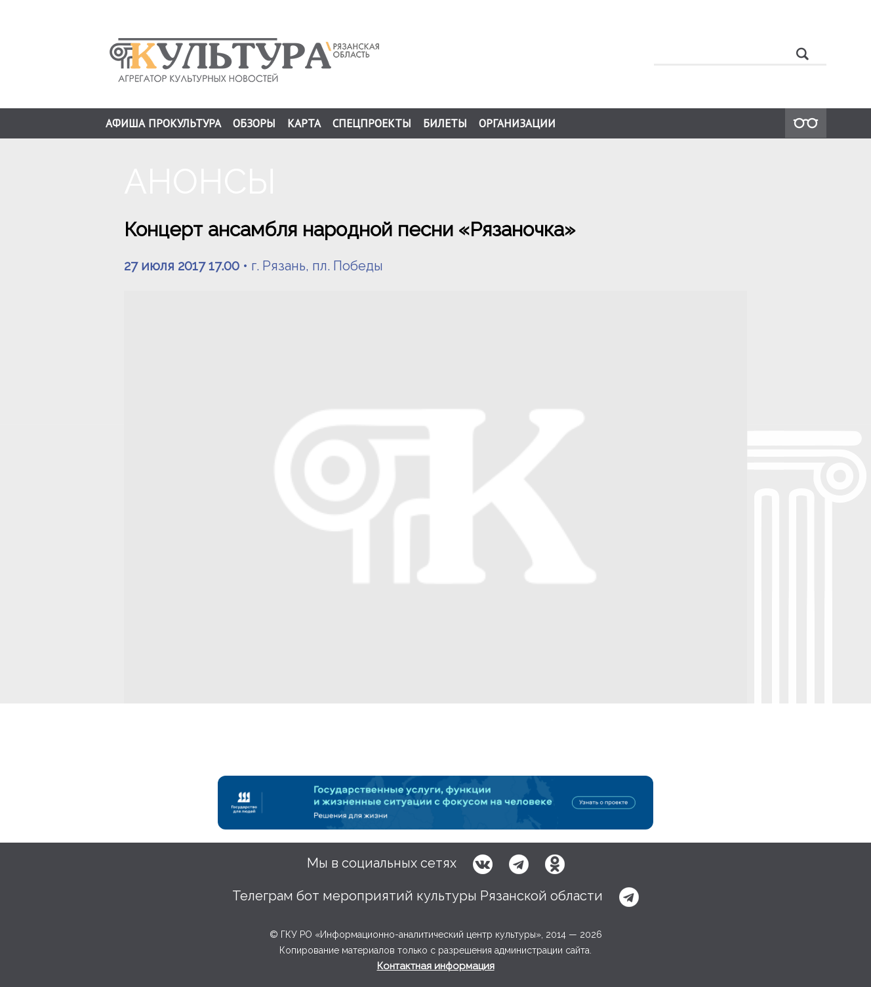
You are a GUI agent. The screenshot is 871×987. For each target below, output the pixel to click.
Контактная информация (436, 966)
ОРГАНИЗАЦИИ (517, 123)
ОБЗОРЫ (254, 123)
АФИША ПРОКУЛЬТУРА (163, 123)
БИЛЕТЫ (445, 123)
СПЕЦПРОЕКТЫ (372, 123)
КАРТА (304, 123)
